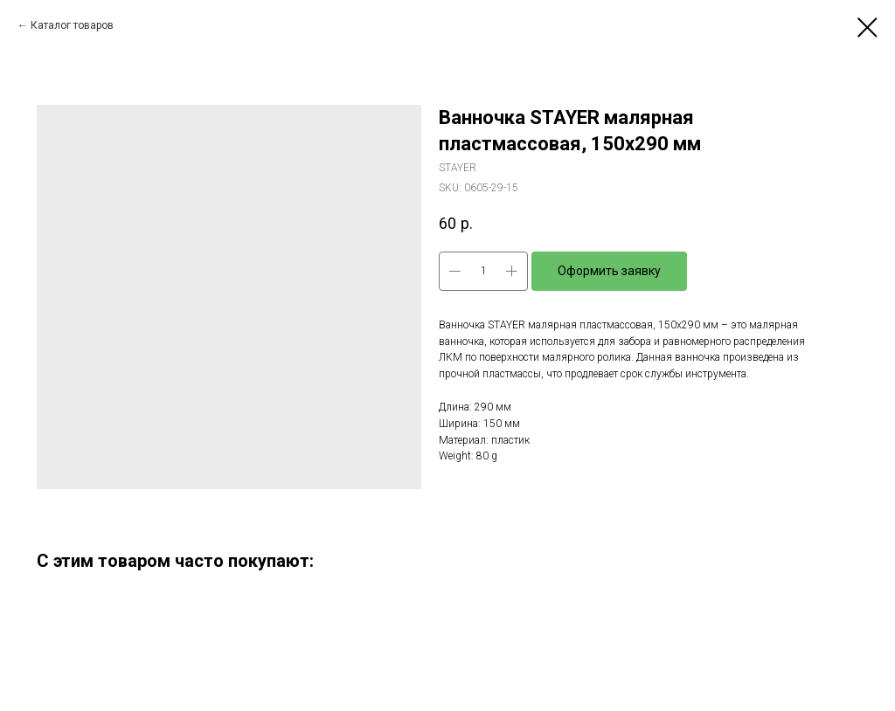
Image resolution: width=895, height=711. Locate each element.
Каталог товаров (72, 25)
